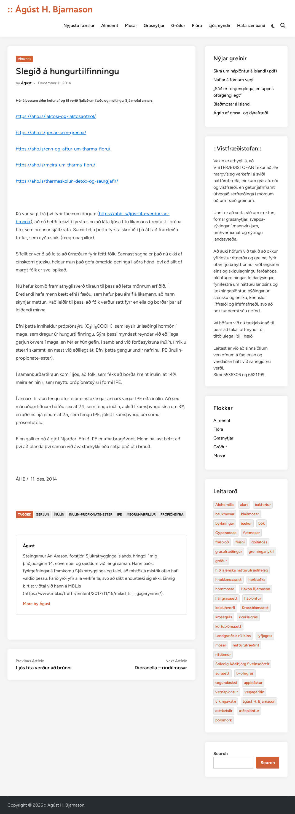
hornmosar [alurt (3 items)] (224, 589)
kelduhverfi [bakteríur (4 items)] (225, 607)
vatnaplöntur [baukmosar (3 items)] (226, 692)
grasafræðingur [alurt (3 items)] (228, 551)
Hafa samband (251, 25)
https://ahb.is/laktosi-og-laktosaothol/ (56, 116)
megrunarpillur (141, 514)
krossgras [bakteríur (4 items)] (223, 617)
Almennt (109, 25)
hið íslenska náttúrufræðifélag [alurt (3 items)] (241, 570)
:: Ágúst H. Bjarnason (50, 9)
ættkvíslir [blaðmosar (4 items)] (223, 710)
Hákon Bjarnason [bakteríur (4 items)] (255, 589)
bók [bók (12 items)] (261, 523)
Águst (26, 83)
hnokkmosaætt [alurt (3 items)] (228, 579)
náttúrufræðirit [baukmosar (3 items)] (246, 645)
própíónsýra (172, 514)
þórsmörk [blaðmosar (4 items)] (223, 720)
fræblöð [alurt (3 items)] (222, 542)
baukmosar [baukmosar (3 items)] (224, 514)
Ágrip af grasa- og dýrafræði (240, 112)
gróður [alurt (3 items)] (221, 561)
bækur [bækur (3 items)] (246, 523)
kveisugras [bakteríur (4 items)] (248, 617)
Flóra (197, 25)
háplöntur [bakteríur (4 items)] (252, 598)
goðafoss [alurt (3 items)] (259, 542)
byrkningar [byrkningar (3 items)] (224, 523)
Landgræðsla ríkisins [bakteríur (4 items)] (233, 636)
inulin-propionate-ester (90, 514)
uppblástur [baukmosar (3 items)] (253, 682)
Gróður (178, 25)
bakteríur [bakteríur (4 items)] (263, 504)
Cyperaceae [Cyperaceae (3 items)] (226, 532)
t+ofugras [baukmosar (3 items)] (245, 673)
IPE (119, 514)
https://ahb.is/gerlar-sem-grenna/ (51, 132)
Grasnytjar (154, 25)
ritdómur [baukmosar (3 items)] (223, 654)
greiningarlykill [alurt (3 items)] (261, 551)
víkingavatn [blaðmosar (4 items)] (225, 701)
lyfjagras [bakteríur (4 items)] (265, 636)
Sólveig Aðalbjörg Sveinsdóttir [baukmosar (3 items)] (242, 664)
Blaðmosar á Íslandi (232, 104)
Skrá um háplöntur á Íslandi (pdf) (245, 71)
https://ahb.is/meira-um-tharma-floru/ (55, 165)
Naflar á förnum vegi (233, 79)
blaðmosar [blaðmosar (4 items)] (250, 514)
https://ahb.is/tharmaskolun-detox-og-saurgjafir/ (67, 181)
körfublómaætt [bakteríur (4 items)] (228, 626)
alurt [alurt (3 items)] (244, 504)
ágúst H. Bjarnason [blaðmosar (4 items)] (259, 701)
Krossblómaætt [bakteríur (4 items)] (255, 607)
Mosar (131, 25)
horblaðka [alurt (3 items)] (256, 579)
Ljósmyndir (219, 25)
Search (220, 753)
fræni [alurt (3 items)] (240, 542)
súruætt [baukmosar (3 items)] (222, 673)
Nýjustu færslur (79, 25)
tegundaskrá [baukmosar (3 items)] (226, 682)
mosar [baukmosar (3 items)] (220, 645)
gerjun (42, 514)
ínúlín (59, 514)
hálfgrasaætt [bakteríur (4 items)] (226, 598)
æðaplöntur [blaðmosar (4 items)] (249, 710)
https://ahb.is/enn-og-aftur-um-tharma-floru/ (63, 149)
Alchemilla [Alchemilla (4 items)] (224, 504)
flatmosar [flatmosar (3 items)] (251, 532)
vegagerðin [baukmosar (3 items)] (254, 692)
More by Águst (36, 603)
